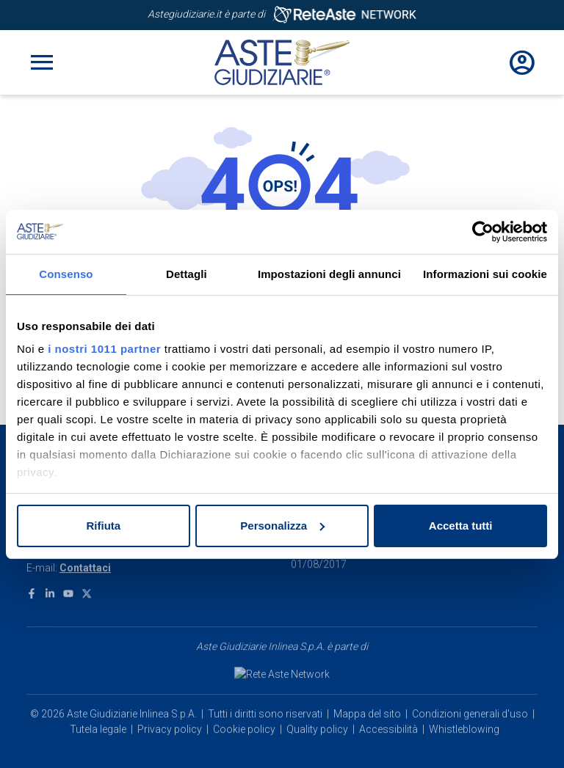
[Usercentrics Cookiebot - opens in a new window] (483, 232)
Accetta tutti (461, 525)
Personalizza (282, 525)
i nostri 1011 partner (104, 349)
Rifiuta (103, 525)
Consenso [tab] (66, 274)
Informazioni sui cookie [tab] (485, 274)
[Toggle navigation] (41, 62)
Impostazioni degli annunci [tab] (329, 274)
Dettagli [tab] (186, 274)
